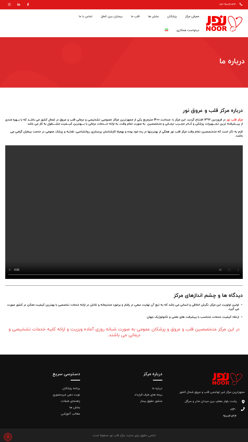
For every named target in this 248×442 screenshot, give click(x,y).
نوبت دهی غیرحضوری (66, 395)
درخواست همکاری (188, 30)
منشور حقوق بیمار (151, 401)
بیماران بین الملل (112, 16)
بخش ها (153, 16)
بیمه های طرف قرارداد (148, 395)
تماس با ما (85, 16)
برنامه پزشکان (71, 388)
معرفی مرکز (192, 16)
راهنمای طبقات (70, 401)
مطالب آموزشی (70, 414)
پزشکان (172, 16)
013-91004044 (227, 5)
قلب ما (135, 16)
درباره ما (157, 388)
